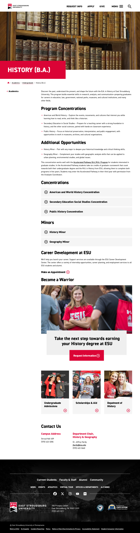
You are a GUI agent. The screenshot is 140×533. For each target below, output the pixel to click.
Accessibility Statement (90, 529)
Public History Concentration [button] (63, 211)
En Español (25, 529)
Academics (16, 83)
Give (102, 6)
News (33, 487)
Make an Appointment (55, 272)
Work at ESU (14, 529)
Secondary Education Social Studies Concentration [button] (75, 202)
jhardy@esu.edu (79, 445)
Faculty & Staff (67, 479)
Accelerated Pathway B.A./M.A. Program (91, 162)
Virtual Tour (66, 487)
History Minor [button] (55, 232)
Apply (91, 6)
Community (96, 479)
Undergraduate (27, 83)
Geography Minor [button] (56, 242)
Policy (48, 529)
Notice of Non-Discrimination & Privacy (66, 529)
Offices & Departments (87, 487)
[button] (117, 6)
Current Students (47, 479)
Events (41, 487)
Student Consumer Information (112, 529)
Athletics (52, 487)
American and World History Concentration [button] (71, 192)
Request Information (86, 355)
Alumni (83, 479)
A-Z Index (105, 487)
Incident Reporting (37, 529)
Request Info (74, 6)
